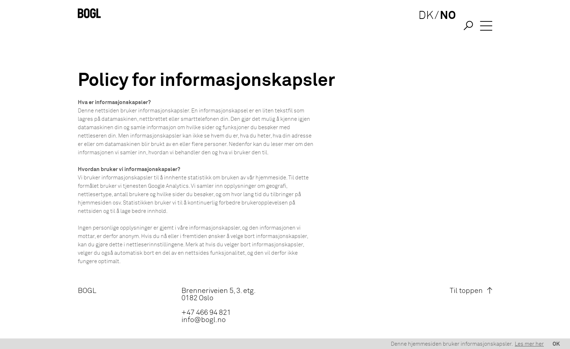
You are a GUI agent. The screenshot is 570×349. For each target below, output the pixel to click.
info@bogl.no (203, 320)
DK (422, 26)
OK (556, 344)
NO (445, 26)
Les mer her (529, 344)
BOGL (87, 290)
